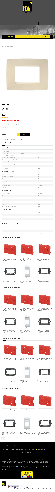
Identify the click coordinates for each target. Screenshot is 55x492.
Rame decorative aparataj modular (40, 45)
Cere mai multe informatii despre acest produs (12, 139)
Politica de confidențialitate (41, 488)
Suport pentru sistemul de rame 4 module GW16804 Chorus (43, 281)
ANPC (51, 488)
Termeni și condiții (18, 488)
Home (3, 45)
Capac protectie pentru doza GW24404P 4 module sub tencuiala (27, 259)
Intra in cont (34, 24)
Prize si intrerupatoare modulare (24, 45)
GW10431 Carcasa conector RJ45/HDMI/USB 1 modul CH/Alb (27, 281)
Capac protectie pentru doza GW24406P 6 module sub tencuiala (44, 259)
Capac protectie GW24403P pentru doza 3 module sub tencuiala (9, 259)
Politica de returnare (28, 488)
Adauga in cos (22, 134)
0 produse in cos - (46, 24)
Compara (29, 139)
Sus (3, 438)
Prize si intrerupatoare (11, 45)
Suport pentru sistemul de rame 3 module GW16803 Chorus (9, 281)
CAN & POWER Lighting (27, 7)
